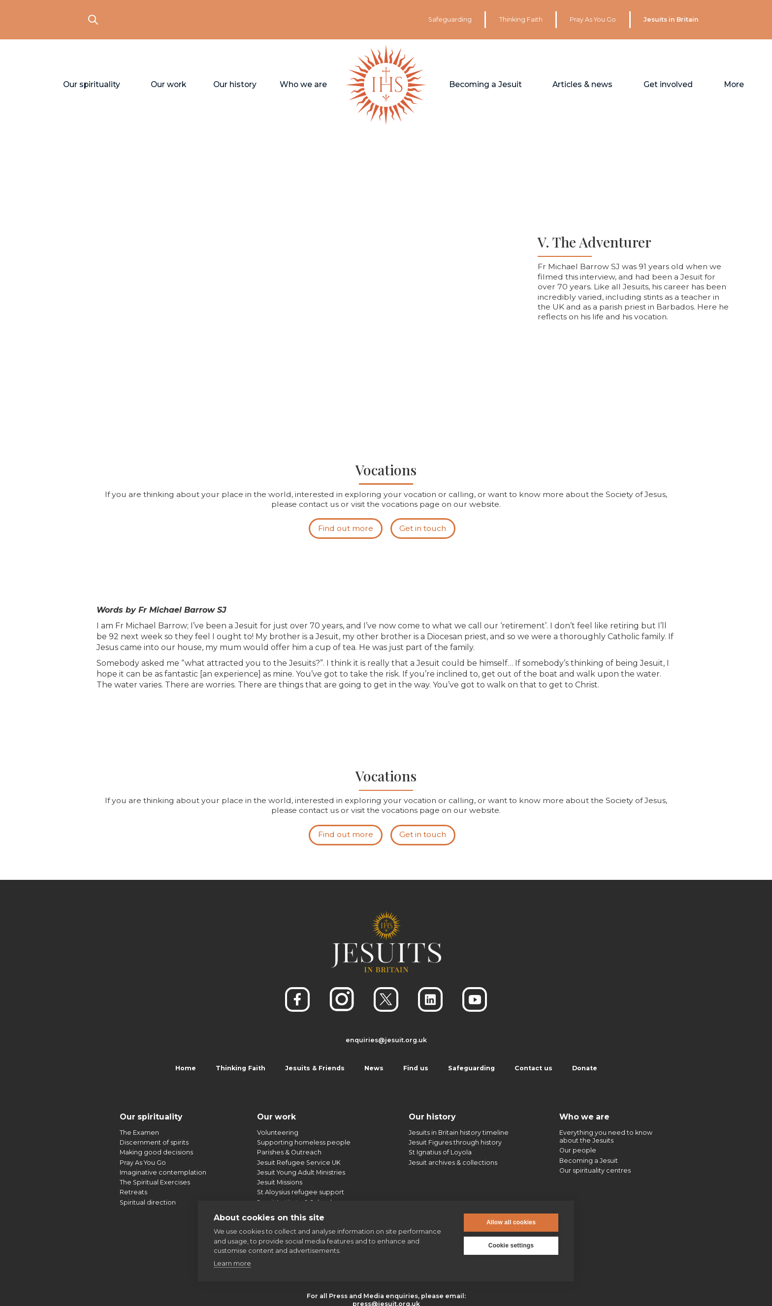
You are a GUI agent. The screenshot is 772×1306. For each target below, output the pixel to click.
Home (185, 1068)
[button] (91, 85)
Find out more (345, 530)
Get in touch (422, 530)
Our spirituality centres (595, 1170)
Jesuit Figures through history (455, 1142)
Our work (276, 1116)
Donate (584, 1068)
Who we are (584, 1116)
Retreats (133, 1192)
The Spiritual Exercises (155, 1182)
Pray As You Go (593, 19)
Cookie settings (511, 1245)
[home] (386, 85)
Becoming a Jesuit (588, 1160)
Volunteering (277, 1132)
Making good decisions (156, 1152)
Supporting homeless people (304, 1142)
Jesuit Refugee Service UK (299, 1162)
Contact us (533, 1068)
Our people (577, 1150)
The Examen (139, 1132)
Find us (415, 1068)
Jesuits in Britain (671, 19)
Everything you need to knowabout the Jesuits (605, 1136)
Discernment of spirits (154, 1142)
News (374, 1068)
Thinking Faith (521, 19)
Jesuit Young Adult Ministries (301, 1172)
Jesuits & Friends (315, 1068)
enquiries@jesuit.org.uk (386, 1040)
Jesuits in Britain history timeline (459, 1132)
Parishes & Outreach (289, 1152)
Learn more (232, 1263)
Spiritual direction (148, 1202)
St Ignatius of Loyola (440, 1152)
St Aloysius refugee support (300, 1192)
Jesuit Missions (279, 1182)
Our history (432, 1116)
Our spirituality (151, 1116)
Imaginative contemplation (163, 1172)
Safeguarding (450, 19)
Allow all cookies (511, 1221)
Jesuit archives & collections (453, 1162)
